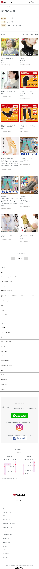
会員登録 (5, 546)
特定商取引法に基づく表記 (9, 523)
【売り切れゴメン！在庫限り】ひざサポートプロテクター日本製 (27, 93)
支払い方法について (7, 519)
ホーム (4, 508)
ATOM (7, 538)
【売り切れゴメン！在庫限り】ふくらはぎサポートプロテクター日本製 (28, 126)
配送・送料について (7, 512)
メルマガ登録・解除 (7, 534)
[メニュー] (37, 2)
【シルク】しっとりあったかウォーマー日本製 (27, 60)
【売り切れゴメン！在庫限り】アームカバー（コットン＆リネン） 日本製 (28, 237)
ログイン (5, 549)
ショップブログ (6, 531)
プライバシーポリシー (8, 527)
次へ (26, 258)
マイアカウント (6, 542)
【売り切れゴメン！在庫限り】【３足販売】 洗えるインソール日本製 (28, 160)
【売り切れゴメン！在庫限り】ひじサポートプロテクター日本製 (8, 126)
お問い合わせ (6, 557)
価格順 (31, 34)
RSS (4, 538)
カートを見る (6, 553)
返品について (6, 515)
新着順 (36, 34)
